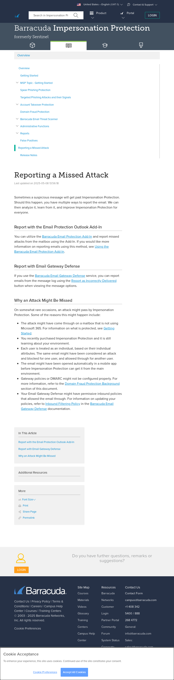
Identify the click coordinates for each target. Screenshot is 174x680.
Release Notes (28, 155)
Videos (82, 607)
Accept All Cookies (74, 674)
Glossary (83, 613)
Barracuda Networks (50, 615)
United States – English (98, 4)
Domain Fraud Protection (34, 112)
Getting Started (29, 76)
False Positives (29, 140)
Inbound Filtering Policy (62, 403)
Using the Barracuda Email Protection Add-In (61, 249)
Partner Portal (110, 620)
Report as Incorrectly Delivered (93, 280)
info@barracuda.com (138, 633)
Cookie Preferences (27, 628)
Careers (36, 606)
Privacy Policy (41, 601)
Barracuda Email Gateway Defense (60, 275)
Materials (83, 600)
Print (23, 506)
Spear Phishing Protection (35, 90)
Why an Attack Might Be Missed (37, 456)
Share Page (27, 512)
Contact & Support (140, 4)
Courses (31, 611)
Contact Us (21, 601)
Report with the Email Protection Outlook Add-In (46, 442)
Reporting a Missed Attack (33, 148)
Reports (24, 133)
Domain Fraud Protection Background (92, 383)
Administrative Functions (34, 126)
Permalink (26, 518)
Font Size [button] (25, 499)
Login (152, 15)
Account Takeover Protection (37, 105)
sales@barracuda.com (139, 647)
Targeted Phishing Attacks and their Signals (45, 97)
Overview (24, 68)
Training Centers (50, 611)
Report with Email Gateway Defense (39, 449)
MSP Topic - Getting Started (36, 83)
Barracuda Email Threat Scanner (39, 119)
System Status (110, 640)
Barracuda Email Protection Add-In (67, 236)
